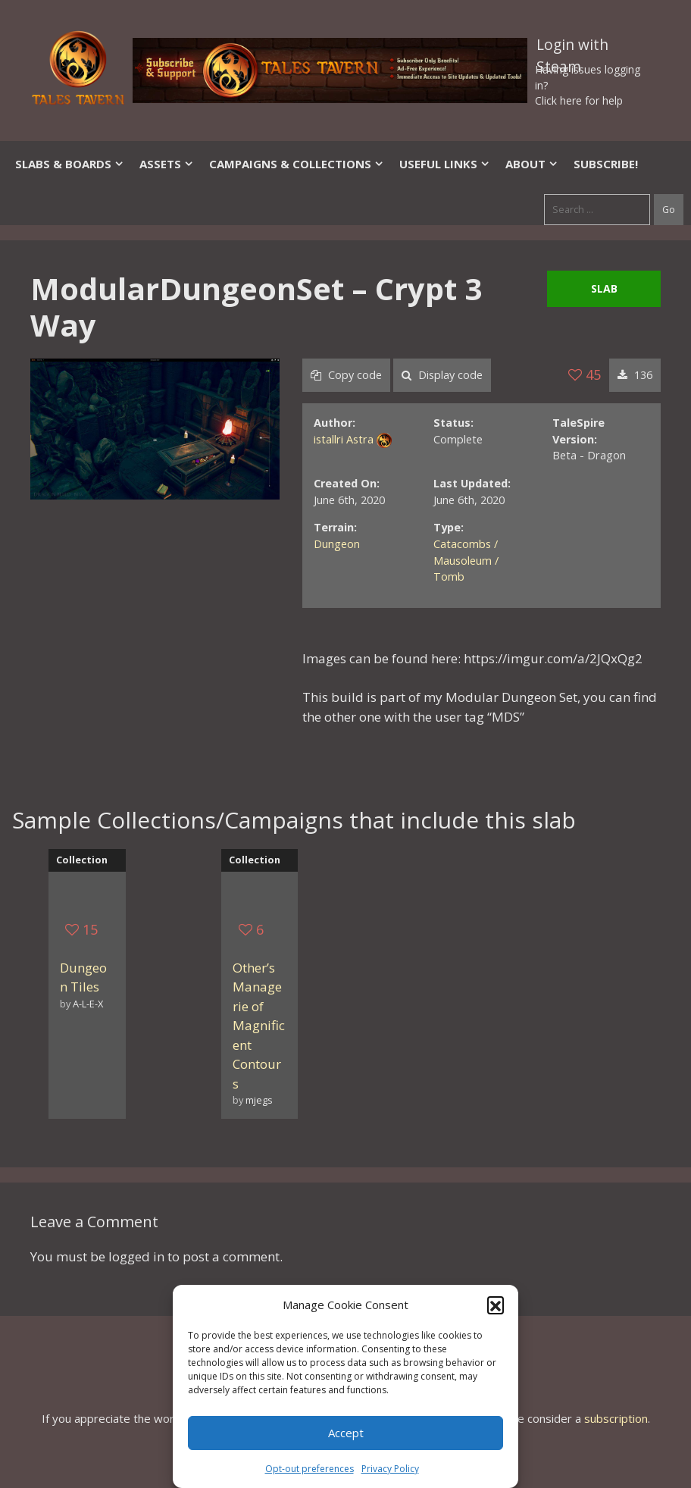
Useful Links (444, 163)
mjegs (259, 1100)
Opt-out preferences (309, 1468)
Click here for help (579, 100)
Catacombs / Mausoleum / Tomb (466, 560)
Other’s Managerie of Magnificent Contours (259, 1025)
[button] (495, 1304)
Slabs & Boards (69, 163)
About (531, 163)
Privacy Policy (390, 1468)
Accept (346, 1432)
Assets (166, 163)
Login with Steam (572, 48)
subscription (616, 1418)
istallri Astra (344, 439)
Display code (442, 375)
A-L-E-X (88, 1003)
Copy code (346, 375)
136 (635, 375)
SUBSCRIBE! (606, 163)
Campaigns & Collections (296, 163)
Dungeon (337, 544)
